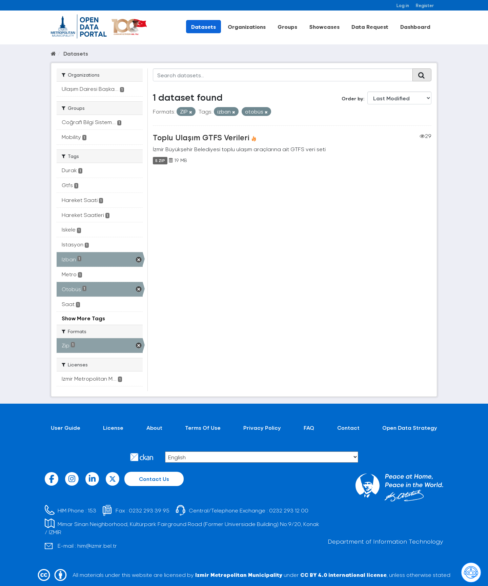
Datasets (203, 26)
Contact (348, 427)
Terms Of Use (203, 427)
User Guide (65, 427)
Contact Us (154, 478)
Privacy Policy (262, 427)
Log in (402, 5)
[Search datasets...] (283, 74)
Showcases (324, 26)
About (154, 427)
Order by (352, 98)
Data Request (369, 26)
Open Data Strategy (409, 427)
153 (92, 510)
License (113, 427)
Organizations (247, 26)
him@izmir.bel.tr (97, 545)
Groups (287, 26)
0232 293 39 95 (149, 510)
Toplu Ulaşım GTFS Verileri (201, 137)
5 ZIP (160, 160)
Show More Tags (83, 318)
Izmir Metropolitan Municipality (238, 574)
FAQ (309, 427)
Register (425, 5)
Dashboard (415, 26)
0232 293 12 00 (288, 510)
